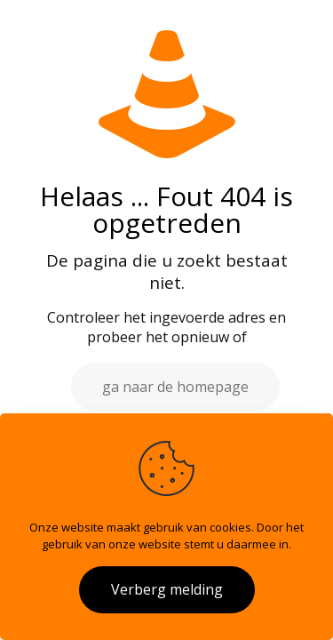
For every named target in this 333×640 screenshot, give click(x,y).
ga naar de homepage (175, 386)
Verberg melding (167, 589)
